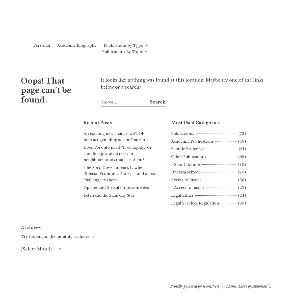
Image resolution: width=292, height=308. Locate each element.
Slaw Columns (187, 164)
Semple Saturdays (187, 149)
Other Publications (188, 157)
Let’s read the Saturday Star (109, 195)
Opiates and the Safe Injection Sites (116, 187)
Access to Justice (186, 180)
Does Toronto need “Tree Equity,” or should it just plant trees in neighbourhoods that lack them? (118, 153)
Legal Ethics (182, 195)
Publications (182, 133)
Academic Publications (192, 141)
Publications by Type (123, 45)
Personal (41, 45)
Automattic (261, 286)
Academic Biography (77, 45)
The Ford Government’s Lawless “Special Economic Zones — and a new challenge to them (120, 173)
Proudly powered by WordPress (194, 286)
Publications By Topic (122, 51)
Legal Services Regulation (195, 203)
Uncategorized (185, 172)
